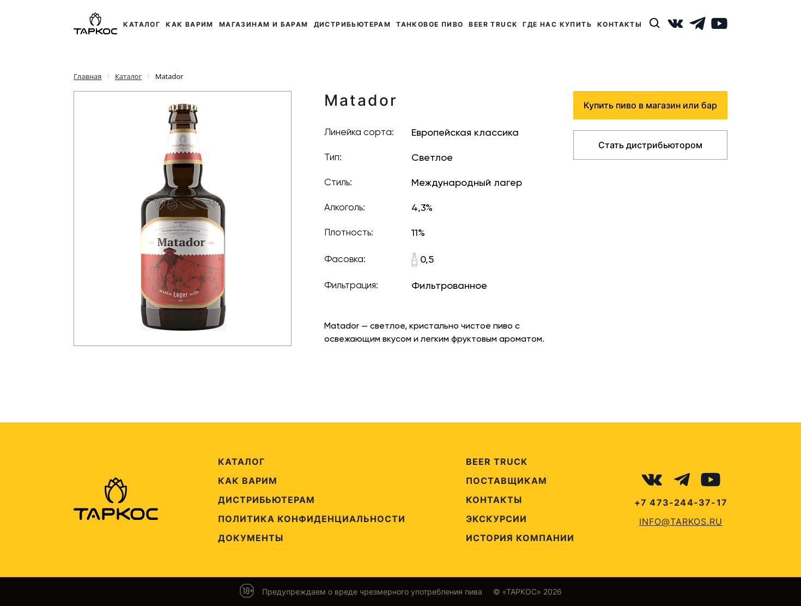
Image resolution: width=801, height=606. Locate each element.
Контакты (494, 499)
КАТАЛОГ (141, 24)
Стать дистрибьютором (650, 145)
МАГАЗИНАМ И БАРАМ (263, 24)
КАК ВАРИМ (190, 24)
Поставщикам (506, 480)
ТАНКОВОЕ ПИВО (429, 24)
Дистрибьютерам (266, 499)
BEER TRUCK (493, 24)
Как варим (247, 480)
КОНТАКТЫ (619, 24)
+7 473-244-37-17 (680, 502)
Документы (250, 537)
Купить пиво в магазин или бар (650, 105)
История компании (520, 537)
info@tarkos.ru (681, 521)
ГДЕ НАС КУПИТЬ (557, 24)
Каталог (241, 461)
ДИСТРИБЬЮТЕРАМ (352, 24)
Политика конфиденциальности (311, 518)
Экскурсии (496, 518)
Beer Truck (496, 461)
